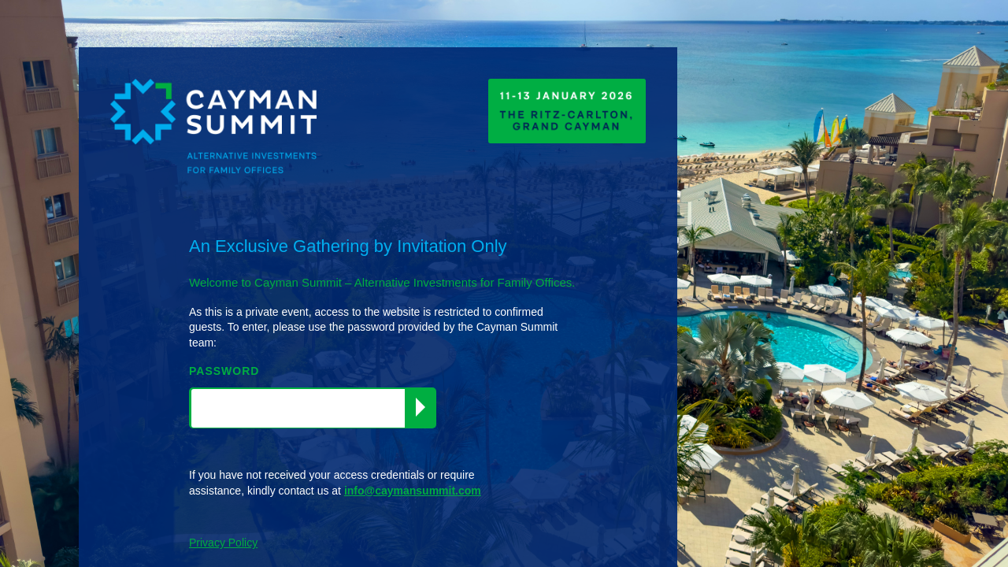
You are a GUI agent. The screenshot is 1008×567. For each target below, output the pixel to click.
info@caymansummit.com (412, 490)
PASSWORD (224, 371)
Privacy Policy (223, 542)
